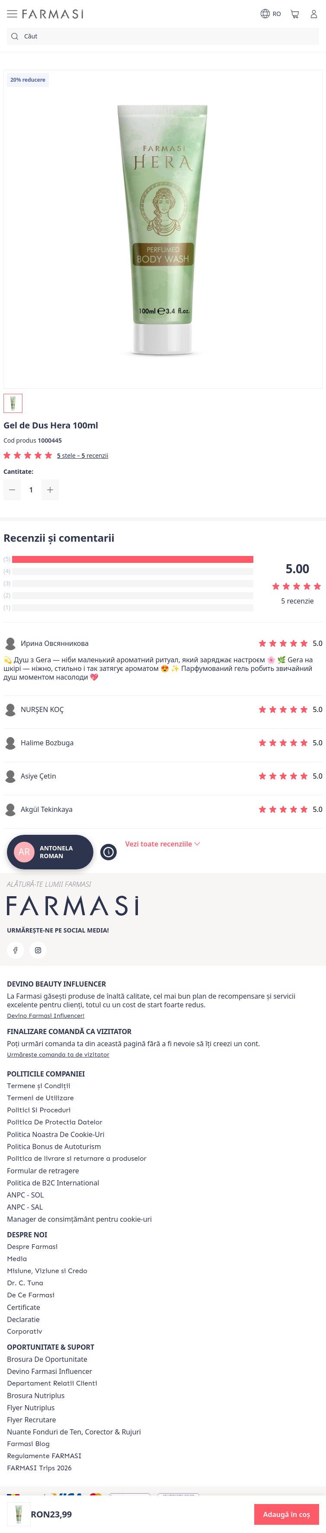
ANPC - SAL (25, 1207)
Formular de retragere (43, 1170)
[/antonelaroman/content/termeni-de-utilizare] (40, 1098)
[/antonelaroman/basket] (295, 14)
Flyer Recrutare (31, 1419)
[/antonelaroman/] (52, 14)
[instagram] (38, 950)
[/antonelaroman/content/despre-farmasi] (32, 1246)
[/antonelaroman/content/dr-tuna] (25, 1283)
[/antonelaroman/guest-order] (58, 1054)
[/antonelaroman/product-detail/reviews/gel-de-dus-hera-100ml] (163, 844)
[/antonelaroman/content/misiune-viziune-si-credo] (47, 1271)
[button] (286, 1514)
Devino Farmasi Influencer (49, 1371)
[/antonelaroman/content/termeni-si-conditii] (38, 1086)
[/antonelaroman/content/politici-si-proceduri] (38, 1110)
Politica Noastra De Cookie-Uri (56, 1134)
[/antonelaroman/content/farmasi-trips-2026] (39, 1468)
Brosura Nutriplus (35, 1395)
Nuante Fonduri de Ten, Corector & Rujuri (74, 1432)
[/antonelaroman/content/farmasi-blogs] (28, 1444)
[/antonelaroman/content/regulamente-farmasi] (44, 1456)
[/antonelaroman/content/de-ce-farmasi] (30, 1295)
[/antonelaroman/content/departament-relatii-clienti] (52, 1383)
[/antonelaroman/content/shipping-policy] (77, 1158)
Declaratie (23, 1319)
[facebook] (15, 950)
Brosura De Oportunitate (47, 1359)
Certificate (23, 1307)
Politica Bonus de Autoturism (54, 1146)
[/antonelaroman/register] (45, 1015)
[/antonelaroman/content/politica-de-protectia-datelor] (54, 1122)
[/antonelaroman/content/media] (17, 1259)
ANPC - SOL (25, 1195)
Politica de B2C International (53, 1182)
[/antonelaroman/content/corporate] (24, 1331)
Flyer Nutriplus (30, 1407)
